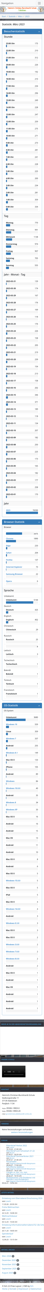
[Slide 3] (26, 10)
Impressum (23, 1289)
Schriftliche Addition (15, 1167)
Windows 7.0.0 (12, 951)
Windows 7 (11, 738)
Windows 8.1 (12, 752)
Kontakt (13, 1289)
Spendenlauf (7, 1233)
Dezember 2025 (9, 1260)
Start (4, 16)
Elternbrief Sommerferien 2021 (20, 1156)
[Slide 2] (22, 10)
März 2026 (7, 1256)
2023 (27, 16)
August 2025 (7, 1273)
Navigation (7, 3)
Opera (9, 581)
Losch (12, 1147)
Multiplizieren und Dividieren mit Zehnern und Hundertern (20, 1178)
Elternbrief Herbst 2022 (16, 1145)
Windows (10, 781)
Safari (8, 552)
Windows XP (11, 809)
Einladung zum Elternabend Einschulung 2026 (22, 1198)
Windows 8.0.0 (12, 958)
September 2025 (9, 1268)
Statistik (12, 16)
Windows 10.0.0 (13, 788)
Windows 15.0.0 (13, 880)
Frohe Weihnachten (10, 1207)
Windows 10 (11, 724)
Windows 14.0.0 (13, 909)
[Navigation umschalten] (39, 3)
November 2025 (9, 1264)
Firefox (9, 560)
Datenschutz (35, 1289)
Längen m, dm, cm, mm (16, 1172)
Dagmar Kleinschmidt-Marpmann (22, 1163)
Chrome (9, 538)
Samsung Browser (14, 574)
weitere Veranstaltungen (22, 1132)
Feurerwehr (11, 1161)
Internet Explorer (14, 567)
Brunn (12, 1153)
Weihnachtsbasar (9, 1216)
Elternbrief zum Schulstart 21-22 (20, 1151)
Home (5, 1289)
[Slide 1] (18, 10)
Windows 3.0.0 (12, 944)
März (20, 16)
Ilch (31, 1286)
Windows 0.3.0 (12, 923)
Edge (8, 545)
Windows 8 (11, 802)
